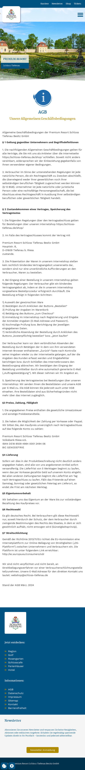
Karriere (45, 3)
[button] (80, 14)
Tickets (77, 3)
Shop (68, 3)
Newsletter (57, 3)
